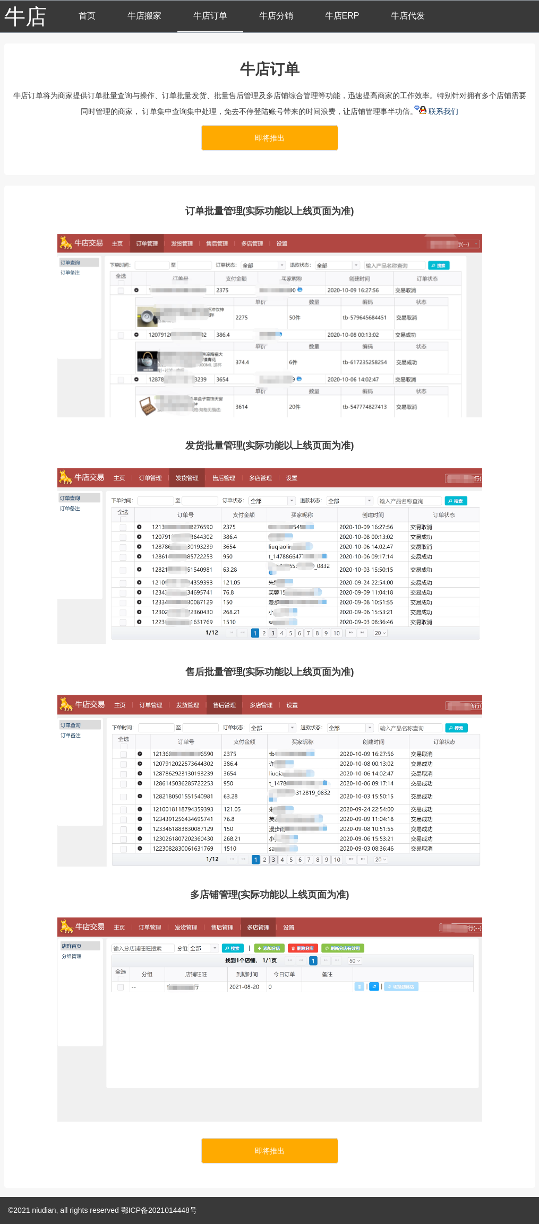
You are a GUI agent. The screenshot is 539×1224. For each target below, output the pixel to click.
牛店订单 (210, 15)
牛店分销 (276, 15)
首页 (87, 15)
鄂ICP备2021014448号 (159, 1210)
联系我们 (439, 111)
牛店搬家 (144, 15)
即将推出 (270, 138)
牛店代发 (408, 15)
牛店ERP (342, 15)
